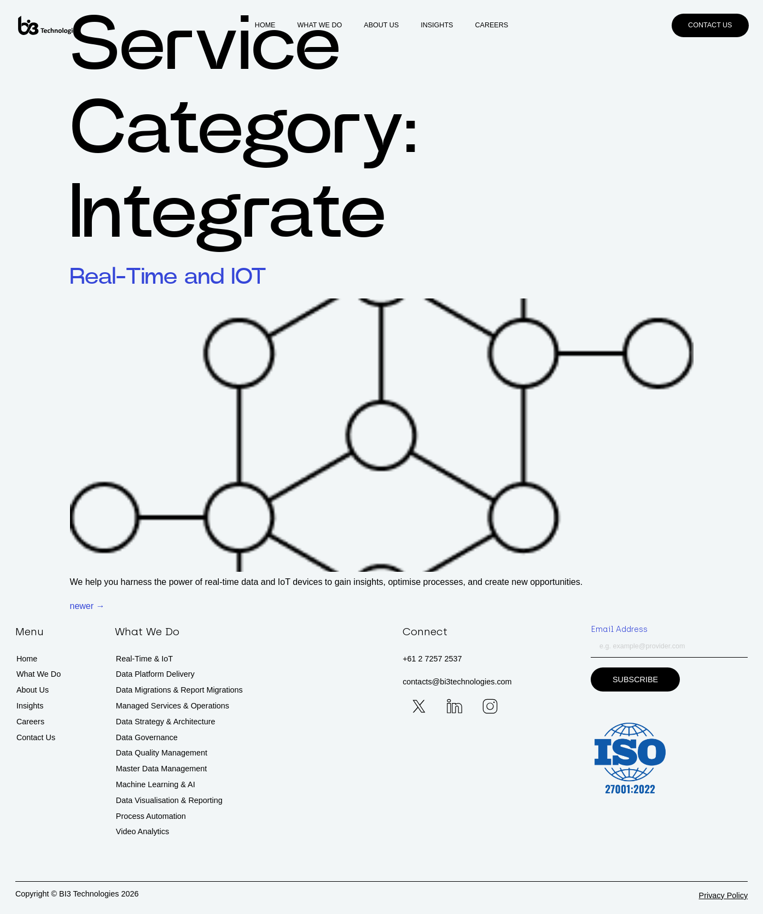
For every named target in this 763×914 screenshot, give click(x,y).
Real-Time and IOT (168, 277)
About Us (381, 25)
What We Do (320, 25)
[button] (710, 25)
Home (265, 25)
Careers (491, 25)
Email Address (619, 629)
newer (87, 606)
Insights (437, 25)
